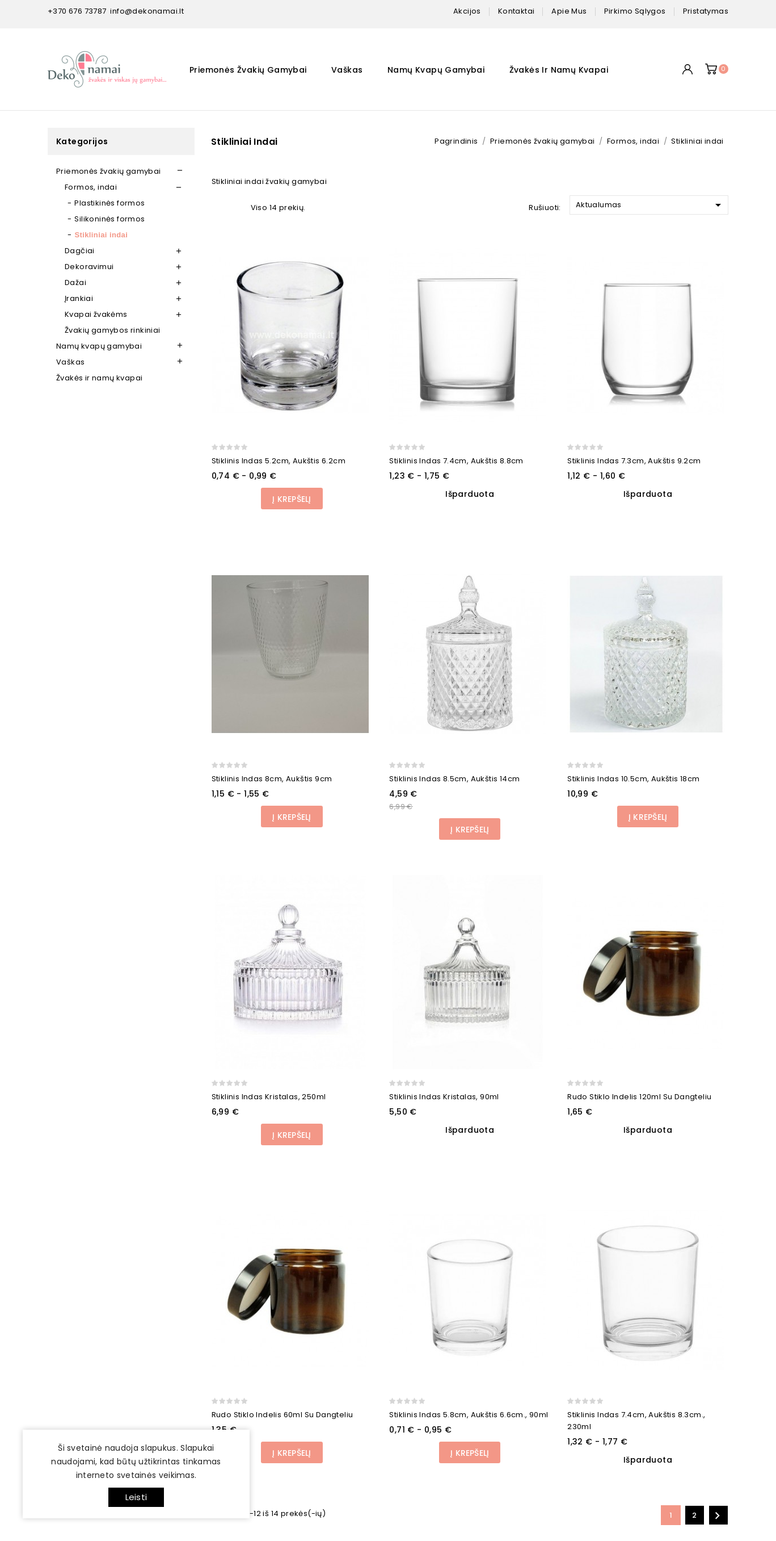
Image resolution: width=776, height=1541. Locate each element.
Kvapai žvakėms (96, 314)
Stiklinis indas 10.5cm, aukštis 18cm (633, 778)
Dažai (75, 282)
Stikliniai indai (101, 235)
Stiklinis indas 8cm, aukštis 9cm (272, 778)
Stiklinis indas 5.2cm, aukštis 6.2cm (278, 460)
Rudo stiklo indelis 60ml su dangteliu (282, 1414)
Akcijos (467, 11)
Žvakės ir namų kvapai (558, 70)
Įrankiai (79, 298)
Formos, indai (91, 187)
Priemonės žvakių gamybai (248, 70)
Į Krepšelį (291, 499)
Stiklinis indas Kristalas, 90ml (444, 1096)
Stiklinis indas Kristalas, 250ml (269, 1096)
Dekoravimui (89, 266)
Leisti (136, 1497)
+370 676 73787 (77, 11)
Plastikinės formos (109, 203)
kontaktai (516, 11)
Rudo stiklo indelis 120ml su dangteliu (639, 1096)
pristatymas (705, 11)
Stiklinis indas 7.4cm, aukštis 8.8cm (456, 460)
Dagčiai (80, 250)
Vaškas (346, 70)
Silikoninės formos (109, 218)
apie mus (569, 11)
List (236, 207)
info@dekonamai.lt (147, 11)
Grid (218, 207)
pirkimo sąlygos (635, 11)
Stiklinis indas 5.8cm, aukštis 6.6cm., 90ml (468, 1414)
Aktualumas (650, 205)
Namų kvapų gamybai (435, 70)
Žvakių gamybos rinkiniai (113, 330)
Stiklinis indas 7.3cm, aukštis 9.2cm (634, 460)
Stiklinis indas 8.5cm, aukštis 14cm (454, 778)
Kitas (717, 1516)
